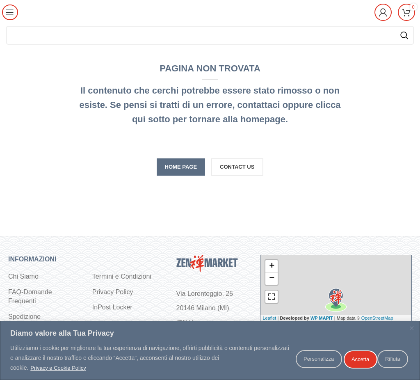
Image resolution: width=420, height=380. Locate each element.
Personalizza (291, 358)
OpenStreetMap (377, 318)
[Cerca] (210, 35)
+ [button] (271, 266)
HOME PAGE (181, 167)
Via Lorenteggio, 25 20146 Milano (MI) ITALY (204, 308)
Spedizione (24, 316)
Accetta (388, 358)
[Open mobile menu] (11, 12)
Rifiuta (344, 358)
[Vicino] (411, 328)
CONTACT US (237, 167)
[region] (210, 350)
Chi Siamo (23, 276)
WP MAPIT (321, 318)
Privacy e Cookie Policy (60, 368)
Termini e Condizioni (121, 276)
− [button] (271, 278)
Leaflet (269, 318)
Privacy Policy (112, 291)
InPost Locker (112, 307)
